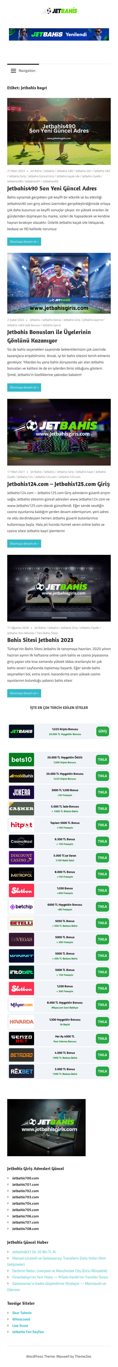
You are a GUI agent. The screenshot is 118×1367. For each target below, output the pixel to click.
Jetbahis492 (50, 181)
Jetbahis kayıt (84, 471)
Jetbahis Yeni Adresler (21, 633)
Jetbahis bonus (52, 319)
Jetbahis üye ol (52, 325)
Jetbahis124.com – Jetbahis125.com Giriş (58, 483)
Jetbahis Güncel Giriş (41, 176)
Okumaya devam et (23, 241)
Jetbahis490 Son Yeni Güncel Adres (52, 188)
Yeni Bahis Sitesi (47, 633)
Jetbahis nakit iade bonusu (23, 325)
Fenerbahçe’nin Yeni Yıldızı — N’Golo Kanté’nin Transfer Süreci (60, 1277)
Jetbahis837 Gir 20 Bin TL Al (34, 1252)
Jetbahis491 (32, 181)
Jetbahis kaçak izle (68, 176)
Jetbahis (49, 171)
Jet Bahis (36, 171)
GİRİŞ (102, 731)
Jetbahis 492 (102, 171)
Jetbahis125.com (70, 477)
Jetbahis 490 (65, 171)
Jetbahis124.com (46, 477)
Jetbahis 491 (84, 171)
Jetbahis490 (15, 181)
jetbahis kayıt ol (92, 319)
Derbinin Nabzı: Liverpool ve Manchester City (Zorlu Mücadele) (59, 1271)
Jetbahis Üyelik (91, 176)
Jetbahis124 (25, 477)
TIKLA (102, 759)
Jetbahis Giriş (17, 176)
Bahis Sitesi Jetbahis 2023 (40, 639)
